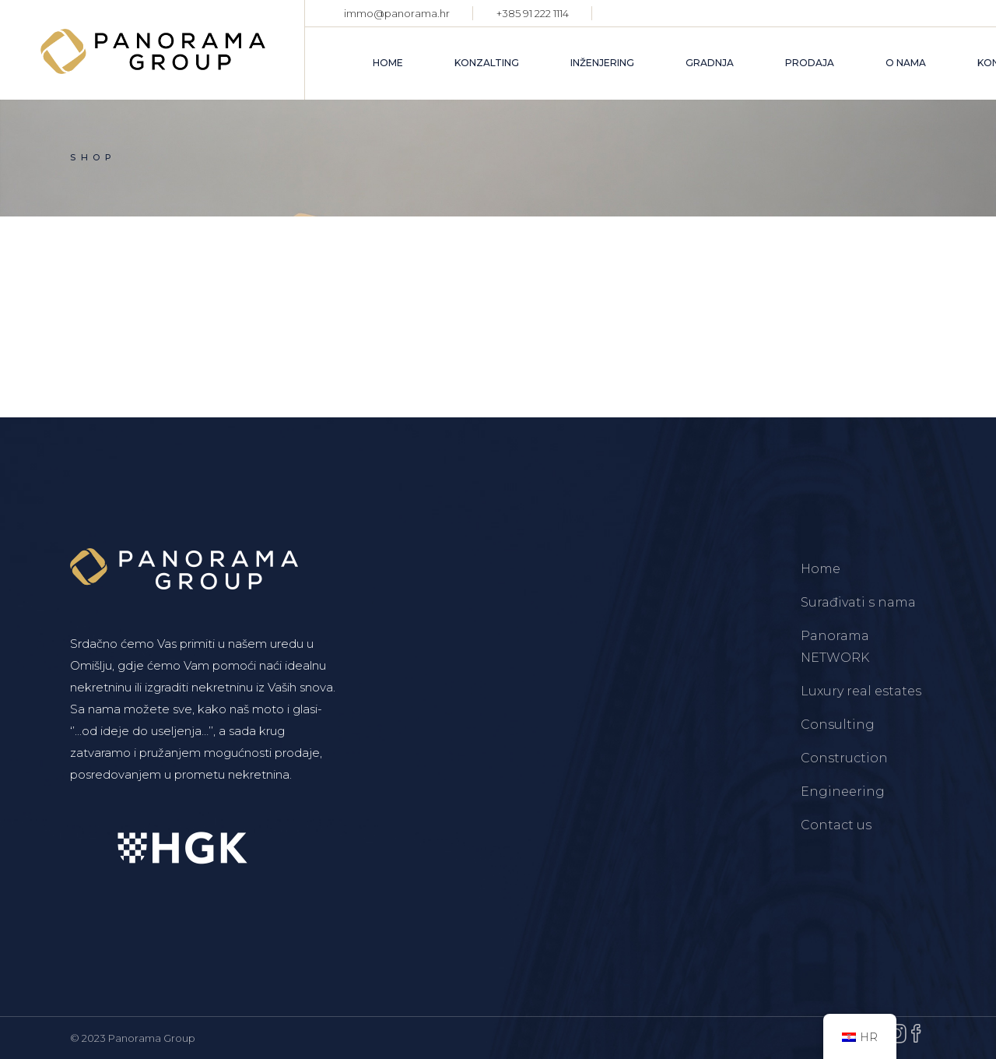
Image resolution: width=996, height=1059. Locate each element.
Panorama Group (151, 1038)
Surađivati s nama (858, 602)
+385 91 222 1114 (532, 13)
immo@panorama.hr (397, 13)
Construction (844, 758)
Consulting (838, 724)
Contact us (836, 825)
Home (820, 568)
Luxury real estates (861, 691)
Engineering (843, 791)
